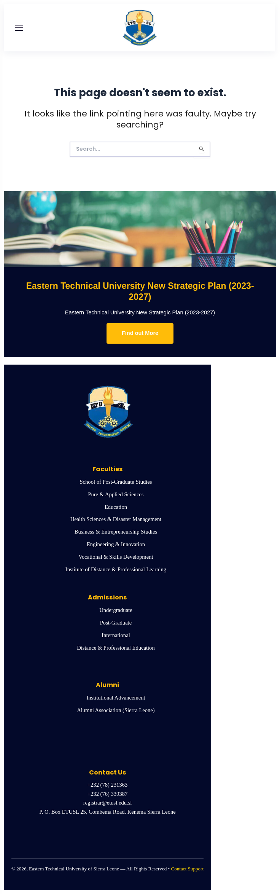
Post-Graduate (116, 623)
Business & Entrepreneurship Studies (116, 532)
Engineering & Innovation (116, 544)
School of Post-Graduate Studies (116, 482)
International (116, 635)
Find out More (140, 333)
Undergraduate (115, 610)
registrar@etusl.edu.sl (107, 803)
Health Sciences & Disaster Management (116, 519)
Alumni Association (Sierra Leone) (115, 710)
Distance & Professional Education (115, 648)
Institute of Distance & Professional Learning (115, 569)
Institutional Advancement (115, 698)
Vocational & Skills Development (115, 557)
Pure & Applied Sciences (115, 494)
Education (116, 507)
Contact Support (187, 869)
